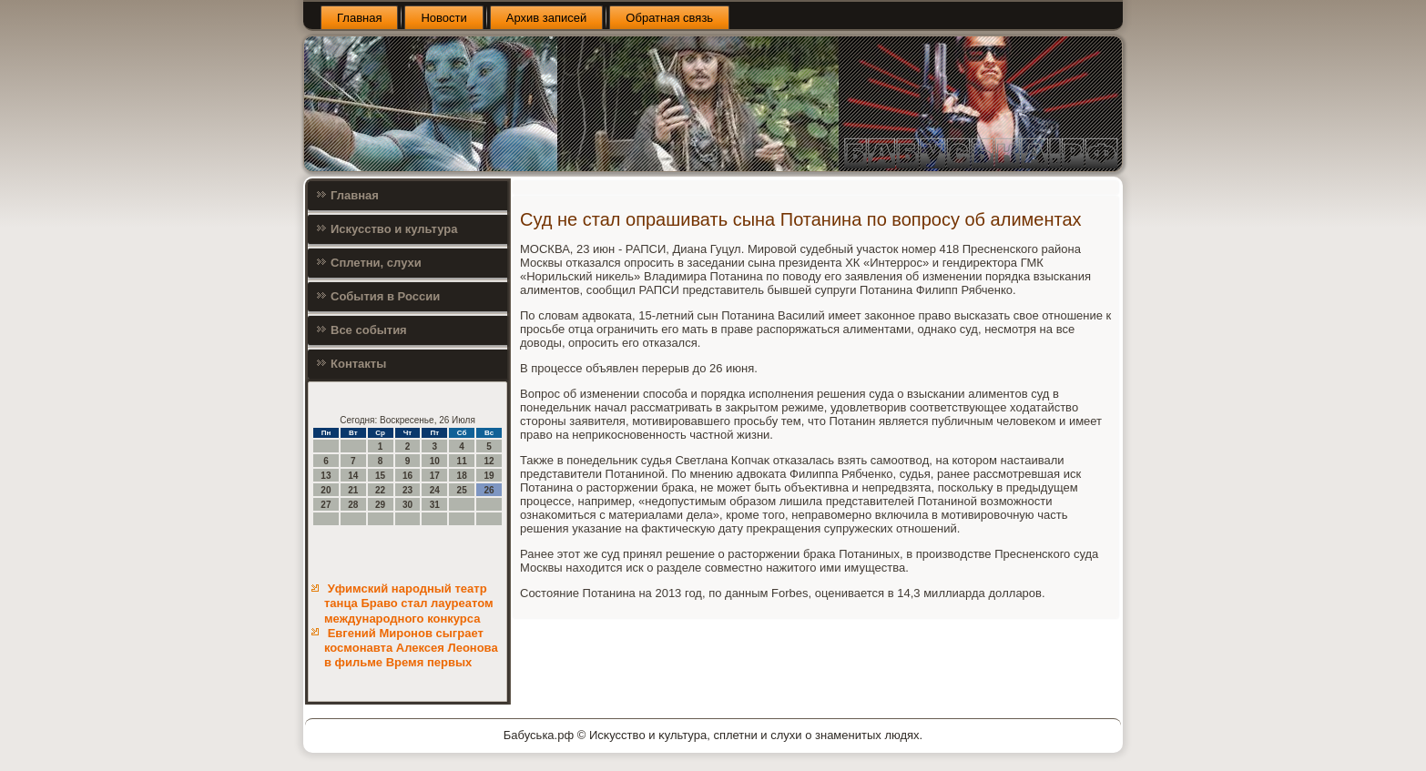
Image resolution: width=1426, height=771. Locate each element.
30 (407, 505)
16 (407, 476)
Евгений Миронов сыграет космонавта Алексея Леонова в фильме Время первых (411, 648)
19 (489, 476)
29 (380, 505)
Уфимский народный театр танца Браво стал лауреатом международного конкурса (409, 603)
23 (407, 490)
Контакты (358, 363)
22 (380, 490)
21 (353, 490)
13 (326, 476)
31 (435, 505)
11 (462, 461)
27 (326, 505)
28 (353, 505)
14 (353, 476)
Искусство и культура (394, 229)
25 (462, 490)
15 (380, 476)
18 (462, 476)
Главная (359, 18)
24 (435, 490)
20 (326, 490)
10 (435, 461)
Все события (369, 330)
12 (489, 461)
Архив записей (546, 18)
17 (435, 476)
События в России (385, 296)
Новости (443, 18)
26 (489, 490)
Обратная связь (669, 18)
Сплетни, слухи (376, 262)
